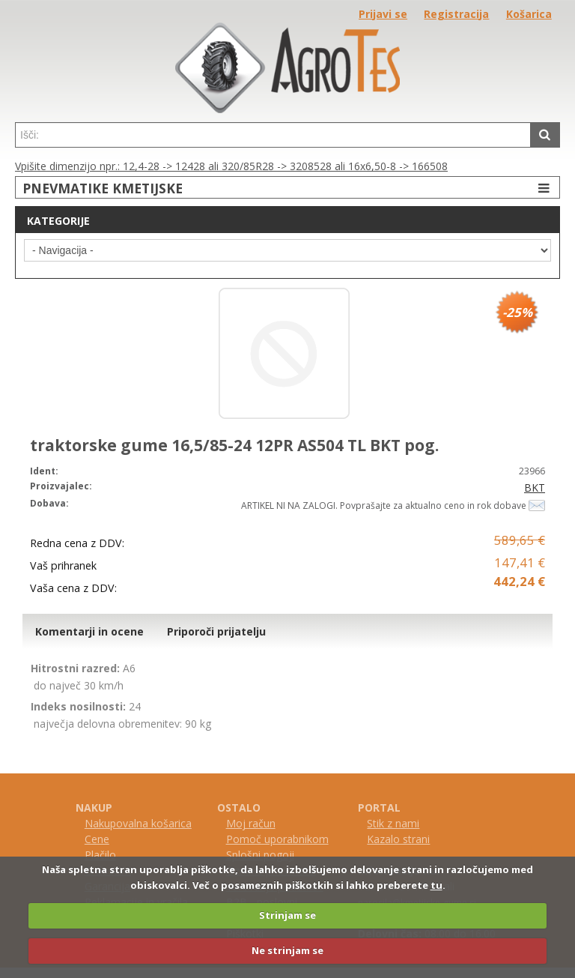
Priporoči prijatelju (216, 631)
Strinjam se (287, 915)
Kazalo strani (398, 839)
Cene (97, 839)
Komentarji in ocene (89, 631)
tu (436, 885)
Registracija (456, 14)
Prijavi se (383, 14)
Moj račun (251, 823)
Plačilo (100, 855)
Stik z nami (393, 823)
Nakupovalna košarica (138, 823)
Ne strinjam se (287, 950)
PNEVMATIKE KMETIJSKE (287, 188)
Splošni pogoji (260, 855)
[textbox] (273, 135)
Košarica (529, 14)
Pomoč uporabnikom (277, 839)
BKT (534, 487)
